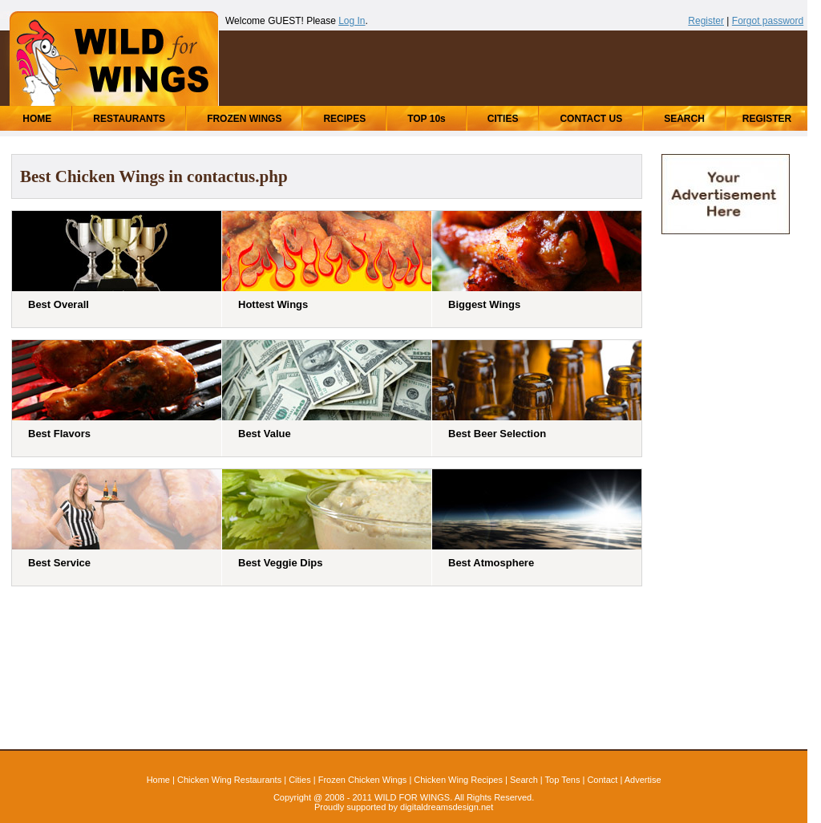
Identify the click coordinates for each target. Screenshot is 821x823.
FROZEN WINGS (244, 118)
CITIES (503, 118)
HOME (36, 118)
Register (706, 20)
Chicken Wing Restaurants (229, 779)
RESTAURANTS (129, 118)
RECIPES (344, 118)
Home (158, 779)
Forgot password (767, 20)
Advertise (643, 779)
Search (524, 779)
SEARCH (684, 118)
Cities (300, 779)
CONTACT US (591, 118)
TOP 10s (426, 118)
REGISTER (766, 118)
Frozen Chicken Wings (362, 779)
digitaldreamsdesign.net (446, 807)
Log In (351, 20)
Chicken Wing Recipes (458, 779)
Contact (602, 779)
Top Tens (562, 779)
